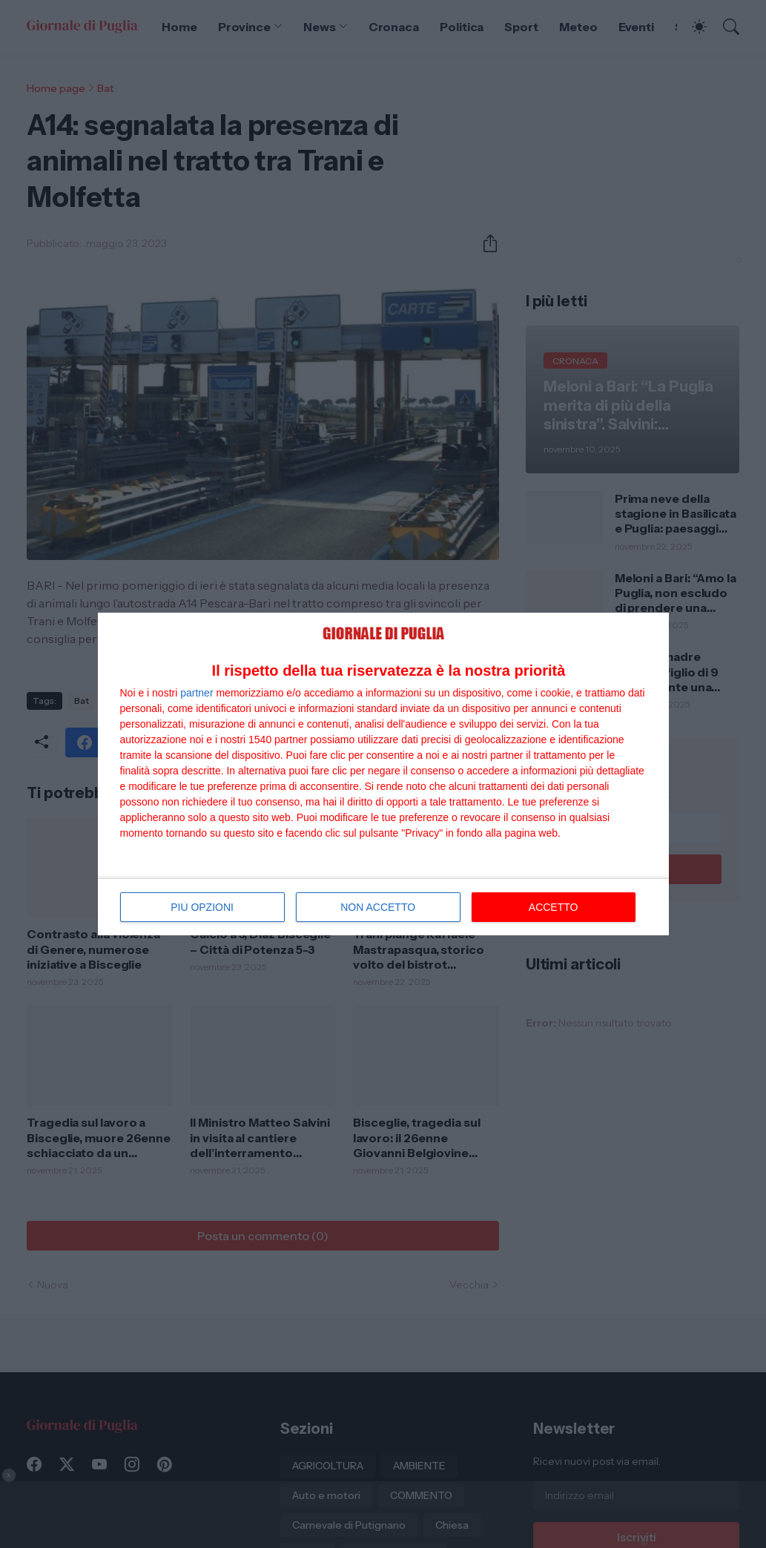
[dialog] (383, 774)
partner (196, 693)
